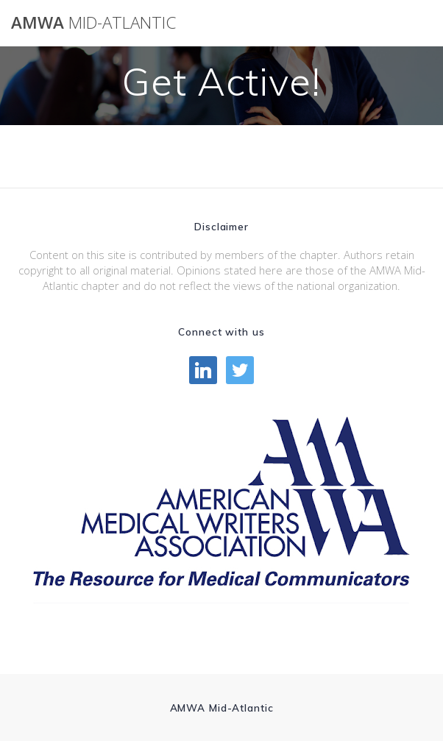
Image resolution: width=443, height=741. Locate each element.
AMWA (93, 23)
